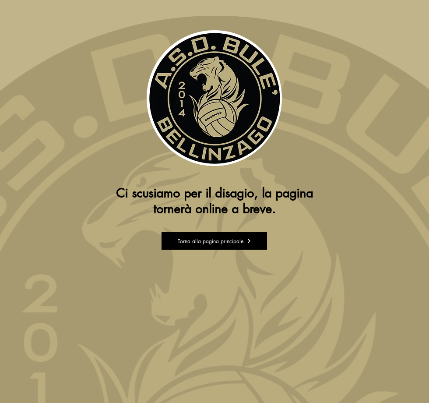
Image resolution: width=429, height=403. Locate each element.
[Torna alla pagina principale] (214, 241)
